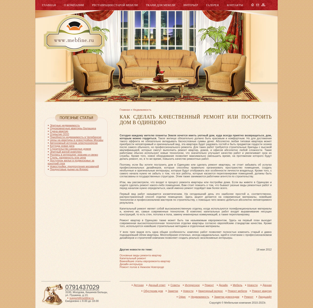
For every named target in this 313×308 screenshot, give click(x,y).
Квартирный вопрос (210, 290)
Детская (139, 285)
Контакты (235, 5)
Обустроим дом (153, 290)
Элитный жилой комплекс (66, 151)
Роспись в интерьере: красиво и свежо (74, 154)
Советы (175, 285)
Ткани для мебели (160, 5)
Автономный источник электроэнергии (74, 142)
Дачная (267, 285)
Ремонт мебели (237, 290)
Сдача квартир (59, 131)
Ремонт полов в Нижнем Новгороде (142, 267)
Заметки (173, 290)
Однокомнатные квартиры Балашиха (73, 128)
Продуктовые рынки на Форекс (69, 169)
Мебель (73, 33)
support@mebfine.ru (81, 298)
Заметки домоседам (226, 296)
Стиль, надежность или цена (68, 157)
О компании (74, 5)
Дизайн (223, 285)
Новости (252, 285)
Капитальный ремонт (133, 258)
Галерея (212, 5)
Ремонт (209, 285)
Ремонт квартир (262, 290)
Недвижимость (142, 109)
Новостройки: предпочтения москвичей (74, 166)
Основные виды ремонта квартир (140, 255)
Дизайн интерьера (131, 264)
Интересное (192, 285)
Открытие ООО (59, 134)
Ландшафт (265, 296)
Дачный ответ (157, 285)
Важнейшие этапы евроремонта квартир (145, 261)
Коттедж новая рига (62, 145)
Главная (49, 5)
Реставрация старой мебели (115, 5)
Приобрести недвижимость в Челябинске (75, 137)
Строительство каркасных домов (70, 148)
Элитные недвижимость (65, 125)
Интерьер (190, 5)
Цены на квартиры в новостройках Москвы (76, 140)
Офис (182, 296)
